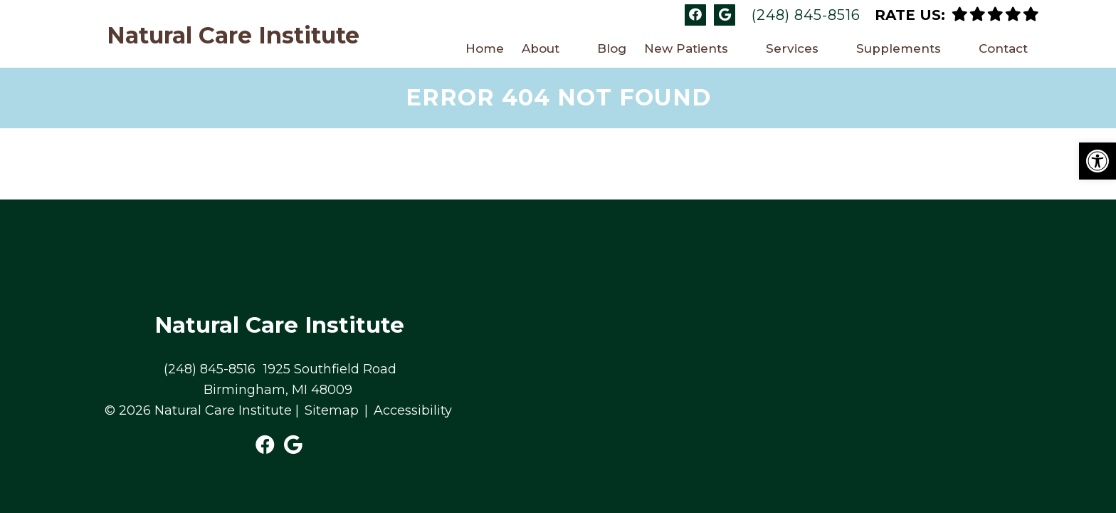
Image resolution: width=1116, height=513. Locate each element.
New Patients (686, 48)
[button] (1097, 161)
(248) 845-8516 (806, 15)
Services (792, 48)
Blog (611, 48)
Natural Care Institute (233, 35)
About (540, 48)
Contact (1003, 48)
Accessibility (413, 343)
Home (484, 48)
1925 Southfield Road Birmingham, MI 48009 (300, 312)
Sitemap (332, 343)
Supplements (898, 48)
